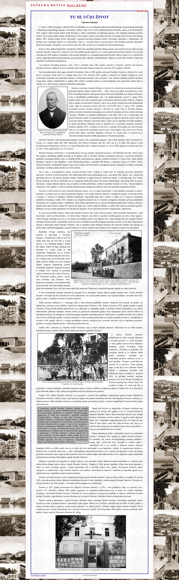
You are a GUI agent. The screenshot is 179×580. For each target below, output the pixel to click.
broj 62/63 (77, 5)
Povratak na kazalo (38, 575)
